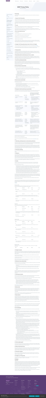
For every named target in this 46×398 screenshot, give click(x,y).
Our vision (16, 381)
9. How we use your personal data (10, 31)
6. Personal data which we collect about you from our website (10, 25)
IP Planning (29, 381)
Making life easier (23, 389)
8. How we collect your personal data (9, 29)
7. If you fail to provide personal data (9, 27)
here (36, 47)
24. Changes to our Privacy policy (9, 57)
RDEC (28, 387)
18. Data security (8, 47)
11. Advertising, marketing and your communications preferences (9, 36)
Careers (36, 385)
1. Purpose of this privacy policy (9, 15)
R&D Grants (29, 386)
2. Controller (8, 16)
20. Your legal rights (9, 50)
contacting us (36, 45)
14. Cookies (8, 41)
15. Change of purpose (9, 42)
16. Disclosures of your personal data (9, 44)
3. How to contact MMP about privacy (10, 18)
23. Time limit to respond (9, 55)
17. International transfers (9, 46)
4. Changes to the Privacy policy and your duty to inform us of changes (9, 21)
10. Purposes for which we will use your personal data (10, 34)
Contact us (35, 384)
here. (27, 36)
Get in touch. (16, 377)
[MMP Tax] (8, 380)
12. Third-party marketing (9, 38)
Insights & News (36, 381)
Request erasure (18, 315)
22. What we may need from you (10, 53)
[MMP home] (8, 1)
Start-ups (22, 381)
